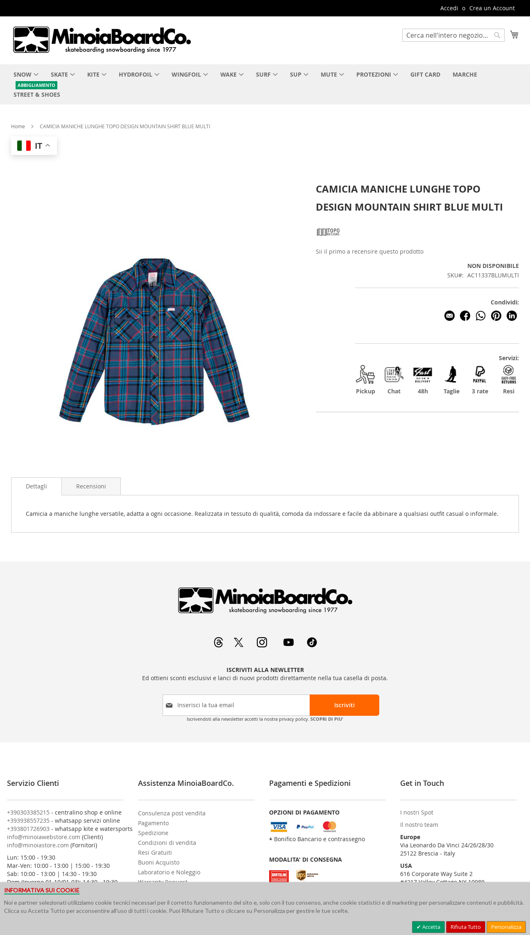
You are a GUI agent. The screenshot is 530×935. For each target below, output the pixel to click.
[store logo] (101, 39)
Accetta (430, 926)
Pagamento (153, 823)
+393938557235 (28, 820)
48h (422, 379)
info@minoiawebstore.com (43, 837)
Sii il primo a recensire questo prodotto (370, 251)
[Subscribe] (344, 705)
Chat (394, 379)
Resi (508, 379)
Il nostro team (419, 824)
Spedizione (153, 833)
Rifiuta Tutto (466, 926)
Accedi (449, 8)
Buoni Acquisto (158, 862)
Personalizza (506, 926)
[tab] (36, 486)
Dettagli (36, 486)
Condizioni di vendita (167, 842)
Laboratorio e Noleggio (169, 872)
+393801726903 (28, 829)
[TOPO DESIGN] (328, 242)
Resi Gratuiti (155, 852)
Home (18, 126)
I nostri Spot (416, 812)
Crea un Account (492, 8)
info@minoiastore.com (38, 845)
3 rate (480, 379)
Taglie (451, 379)
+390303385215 (28, 812)
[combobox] (453, 35)
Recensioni (91, 486)
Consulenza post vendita (172, 813)
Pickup (365, 379)
